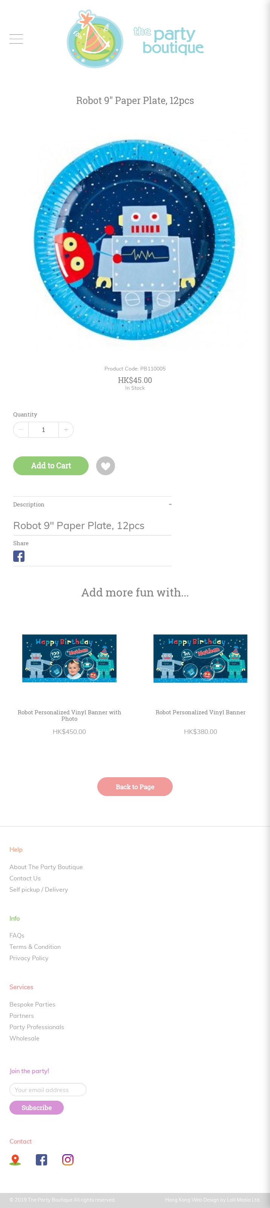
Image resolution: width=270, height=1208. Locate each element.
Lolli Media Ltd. (244, 1200)
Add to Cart (51, 466)
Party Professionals (36, 1027)
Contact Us (25, 878)
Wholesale (24, 1039)
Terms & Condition (35, 947)
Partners (21, 1016)
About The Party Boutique (46, 867)
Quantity (25, 414)
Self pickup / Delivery (38, 890)
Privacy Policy (29, 958)
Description (28, 504)
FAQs (17, 936)
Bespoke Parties (32, 1005)
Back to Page (135, 786)
